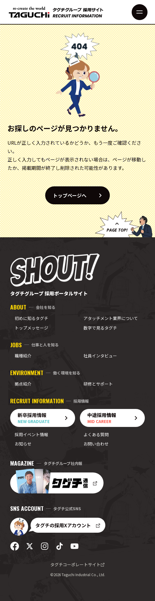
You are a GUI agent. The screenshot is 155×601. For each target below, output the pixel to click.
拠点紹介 (23, 384)
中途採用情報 (114, 418)
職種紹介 (23, 356)
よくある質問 (96, 434)
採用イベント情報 (31, 434)
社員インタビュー (100, 356)
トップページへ (81, 195)
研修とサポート (98, 384)
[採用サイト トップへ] (56, 12)
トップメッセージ (31, 328)
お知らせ (23, 444)
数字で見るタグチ (100, 328)
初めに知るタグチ (31, 318)
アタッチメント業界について (110, 318)
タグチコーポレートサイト (77, 564)
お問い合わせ (96, 444)
